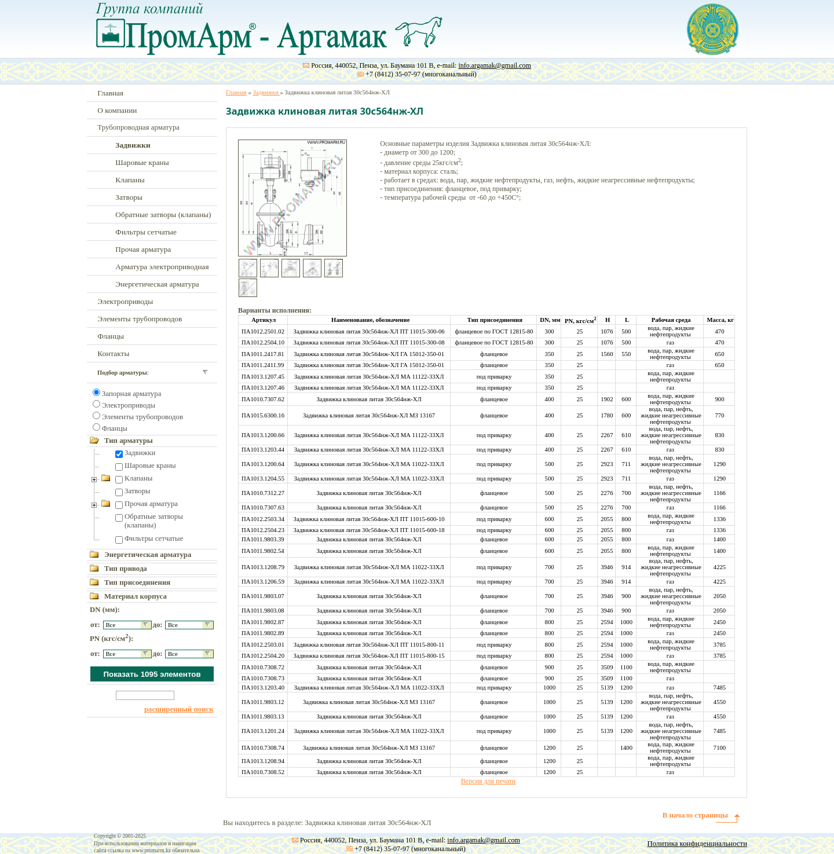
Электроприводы (125, 301)
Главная (110, 93)
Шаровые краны (142, 162)
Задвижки (140, 453)
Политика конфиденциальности (697, 844)
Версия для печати (488, 781)
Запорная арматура (131, 394)
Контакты (113, 353)
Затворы (128, 197)
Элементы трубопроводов (139, 318)
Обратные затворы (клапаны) (163, 214)
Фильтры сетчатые (146, 232)
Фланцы (110, 336)
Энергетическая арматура (157, 284)
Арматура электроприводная (162, 266)
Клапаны (129, 179)
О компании (117, 110)
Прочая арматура (143, 249)
